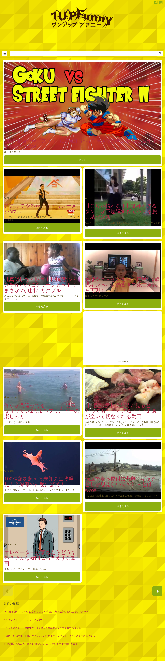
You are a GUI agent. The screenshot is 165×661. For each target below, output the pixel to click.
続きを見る (82, 159)
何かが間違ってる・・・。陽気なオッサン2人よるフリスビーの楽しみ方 (42, 411)
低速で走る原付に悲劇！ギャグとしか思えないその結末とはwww (120, 484)
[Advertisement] (82, 38)
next (157, 591)
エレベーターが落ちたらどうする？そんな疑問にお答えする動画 (40, 557)
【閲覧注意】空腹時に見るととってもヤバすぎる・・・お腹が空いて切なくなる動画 (121, 411)
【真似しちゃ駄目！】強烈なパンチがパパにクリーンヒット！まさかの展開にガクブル (40, 284)
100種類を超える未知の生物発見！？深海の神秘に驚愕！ (39, 481)
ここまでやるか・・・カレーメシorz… (23, 620)
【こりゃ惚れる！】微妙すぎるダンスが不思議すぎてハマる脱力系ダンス (121, 211)
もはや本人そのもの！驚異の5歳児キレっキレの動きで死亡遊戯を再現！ (122, 284)
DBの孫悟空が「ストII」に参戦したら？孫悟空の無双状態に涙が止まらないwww (45, 611)
